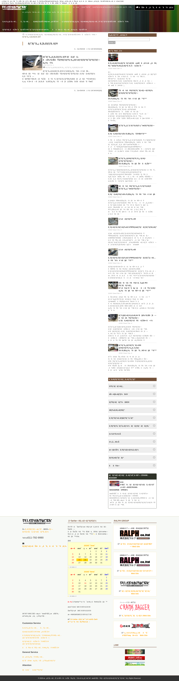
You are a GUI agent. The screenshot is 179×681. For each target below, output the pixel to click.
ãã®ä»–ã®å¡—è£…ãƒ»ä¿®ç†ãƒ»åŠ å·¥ (69, 30)
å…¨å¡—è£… (25, 21)
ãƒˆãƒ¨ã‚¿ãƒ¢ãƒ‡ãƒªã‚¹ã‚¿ (55, 67)
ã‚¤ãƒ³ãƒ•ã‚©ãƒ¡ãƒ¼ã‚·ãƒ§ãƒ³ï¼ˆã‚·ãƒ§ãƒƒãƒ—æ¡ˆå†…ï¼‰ (112, 7)
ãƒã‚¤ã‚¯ (76, 7)
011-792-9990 (36, 537)
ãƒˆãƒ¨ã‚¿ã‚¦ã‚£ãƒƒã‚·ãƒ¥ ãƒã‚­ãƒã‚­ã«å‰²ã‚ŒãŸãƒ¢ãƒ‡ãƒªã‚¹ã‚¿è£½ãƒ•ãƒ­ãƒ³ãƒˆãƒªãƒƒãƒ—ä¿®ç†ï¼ (71, 60)
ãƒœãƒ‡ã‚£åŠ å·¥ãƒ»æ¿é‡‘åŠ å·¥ (45, 21)
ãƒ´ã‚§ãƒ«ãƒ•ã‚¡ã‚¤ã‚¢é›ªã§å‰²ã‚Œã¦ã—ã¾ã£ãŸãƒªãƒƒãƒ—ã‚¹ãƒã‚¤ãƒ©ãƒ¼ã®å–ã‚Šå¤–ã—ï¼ (137, 318)
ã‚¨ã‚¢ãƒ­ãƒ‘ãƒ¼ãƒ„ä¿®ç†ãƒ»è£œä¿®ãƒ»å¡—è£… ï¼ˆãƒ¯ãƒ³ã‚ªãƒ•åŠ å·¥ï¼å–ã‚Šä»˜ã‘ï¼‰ (60, 34)
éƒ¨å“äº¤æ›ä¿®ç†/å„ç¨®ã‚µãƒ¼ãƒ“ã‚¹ (57, 12)
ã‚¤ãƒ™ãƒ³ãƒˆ (86, 7)
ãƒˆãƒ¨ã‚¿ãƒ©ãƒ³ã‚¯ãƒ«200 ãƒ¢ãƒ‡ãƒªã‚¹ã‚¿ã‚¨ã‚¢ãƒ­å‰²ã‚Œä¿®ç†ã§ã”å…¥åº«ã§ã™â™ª (138, 347)
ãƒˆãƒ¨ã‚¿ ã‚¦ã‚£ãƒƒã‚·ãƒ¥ (74, 67)
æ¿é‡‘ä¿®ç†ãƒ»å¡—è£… (31, 12)
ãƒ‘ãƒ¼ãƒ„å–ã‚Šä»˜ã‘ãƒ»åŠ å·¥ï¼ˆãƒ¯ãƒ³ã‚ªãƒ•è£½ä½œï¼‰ (25, 30)
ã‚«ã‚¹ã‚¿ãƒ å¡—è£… (9, 21)
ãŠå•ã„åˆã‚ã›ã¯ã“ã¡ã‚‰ (154, 7)
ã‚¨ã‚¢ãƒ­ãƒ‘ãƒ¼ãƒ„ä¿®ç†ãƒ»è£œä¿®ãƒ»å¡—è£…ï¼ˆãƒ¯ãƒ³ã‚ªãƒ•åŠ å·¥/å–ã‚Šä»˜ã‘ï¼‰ (95, 21)
